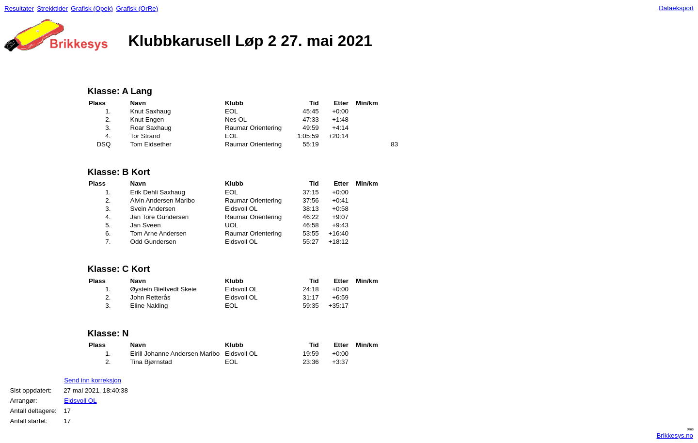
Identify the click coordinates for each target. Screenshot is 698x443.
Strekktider (52, 8)
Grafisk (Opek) (92, 8)
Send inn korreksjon (92, 380)
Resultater (19, 8)
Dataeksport (676, 8)
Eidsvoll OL (80, 400)
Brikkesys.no (674, 435)
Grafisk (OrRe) (137, 8)
